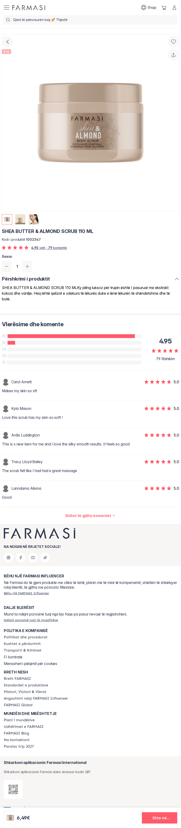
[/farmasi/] (28, 7)
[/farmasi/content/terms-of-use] (22, 643)
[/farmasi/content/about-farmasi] (17, 678)
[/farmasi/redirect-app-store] (13, 789)
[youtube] (33, 557)
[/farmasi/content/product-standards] (26, 685)
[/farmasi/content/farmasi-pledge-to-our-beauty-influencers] (36, 698)
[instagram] (8, 557)
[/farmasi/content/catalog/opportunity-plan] (19, 720)
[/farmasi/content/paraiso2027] (19, 746)
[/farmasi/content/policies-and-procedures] (26, 637)
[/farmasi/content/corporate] (18, 705)
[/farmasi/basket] (164, 7)
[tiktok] (45, 557)
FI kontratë (13, 657)
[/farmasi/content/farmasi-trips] (24, 726)
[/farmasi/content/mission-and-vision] (25, 691)
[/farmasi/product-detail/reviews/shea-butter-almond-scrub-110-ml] (90, 515)
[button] (159, 818)
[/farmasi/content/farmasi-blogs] (16, 733)
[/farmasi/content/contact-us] (16, 740)
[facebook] (20, 557)
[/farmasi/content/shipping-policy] (22, 650)
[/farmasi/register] (26, 593)
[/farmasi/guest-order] (31, 620)
